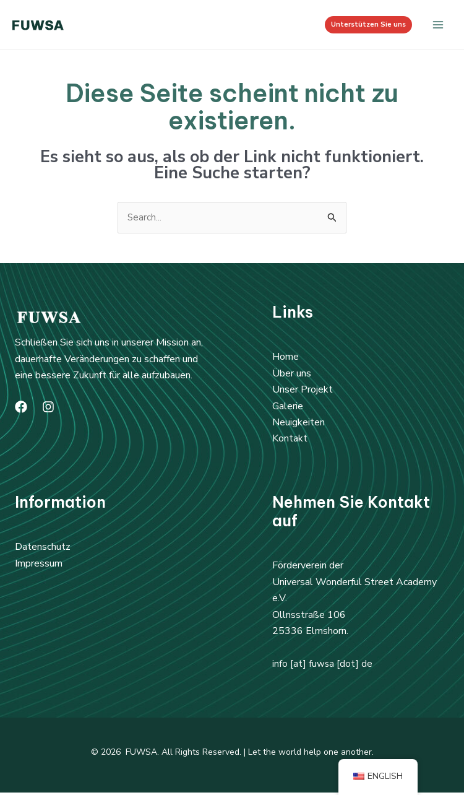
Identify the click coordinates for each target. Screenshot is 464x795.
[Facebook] (21, 409)
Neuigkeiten (298, 425)
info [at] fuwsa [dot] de (322, 665)
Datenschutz (43, 549)
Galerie (287, 408)
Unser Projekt (302, 392)
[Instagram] (48, 409)
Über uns (291, 375)
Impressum (38, 566)
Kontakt (289, 441)
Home (285, 359)
